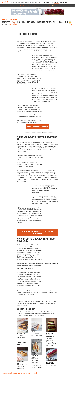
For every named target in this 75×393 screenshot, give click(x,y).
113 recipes (40, 93)
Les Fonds (53, 196)
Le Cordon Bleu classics (30, 149)
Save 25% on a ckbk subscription (28, 5)
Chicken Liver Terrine (30, 122)
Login (71, 2)
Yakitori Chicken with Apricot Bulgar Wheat (43, 70)
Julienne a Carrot (43, 196)
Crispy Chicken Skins (46, 61)
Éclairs (33, 332)
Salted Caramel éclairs (20, 362)
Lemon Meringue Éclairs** (35, 356)
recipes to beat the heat (46, 5)
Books (51, 2)
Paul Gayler (54, 92)
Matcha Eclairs (49, 333)
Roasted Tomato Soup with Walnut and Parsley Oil (32, 301)
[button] (11, 2)
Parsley (19, 272)
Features (56, 2)
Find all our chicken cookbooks (37, 126)
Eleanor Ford (38, 263)
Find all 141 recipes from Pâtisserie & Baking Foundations (37, 232)
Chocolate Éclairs (21, 334)
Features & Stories (9, 19)
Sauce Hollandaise (47, 197)
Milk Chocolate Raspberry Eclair (50, 362)
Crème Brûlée (46, 187)
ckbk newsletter (13, 24)
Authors (46, 2)
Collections (63, 2)
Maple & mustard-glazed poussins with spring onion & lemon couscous (39, 132)
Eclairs (15, 373)
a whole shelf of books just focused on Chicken (36, 49)
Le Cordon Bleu (35, 142)
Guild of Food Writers (24, 373)
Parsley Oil (22, 294)
